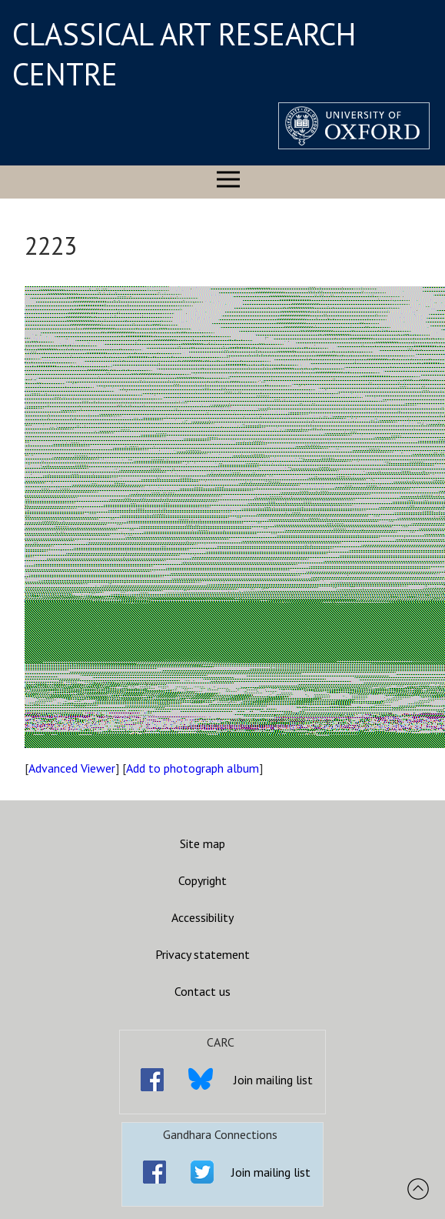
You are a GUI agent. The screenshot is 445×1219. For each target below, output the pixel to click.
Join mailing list (273, 1079)
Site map (202, 843)
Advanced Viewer (71, 768)
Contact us (202, 991)
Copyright (202, 880)
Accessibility (202, 917)
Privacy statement (202, 954)
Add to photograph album (192, 768)
